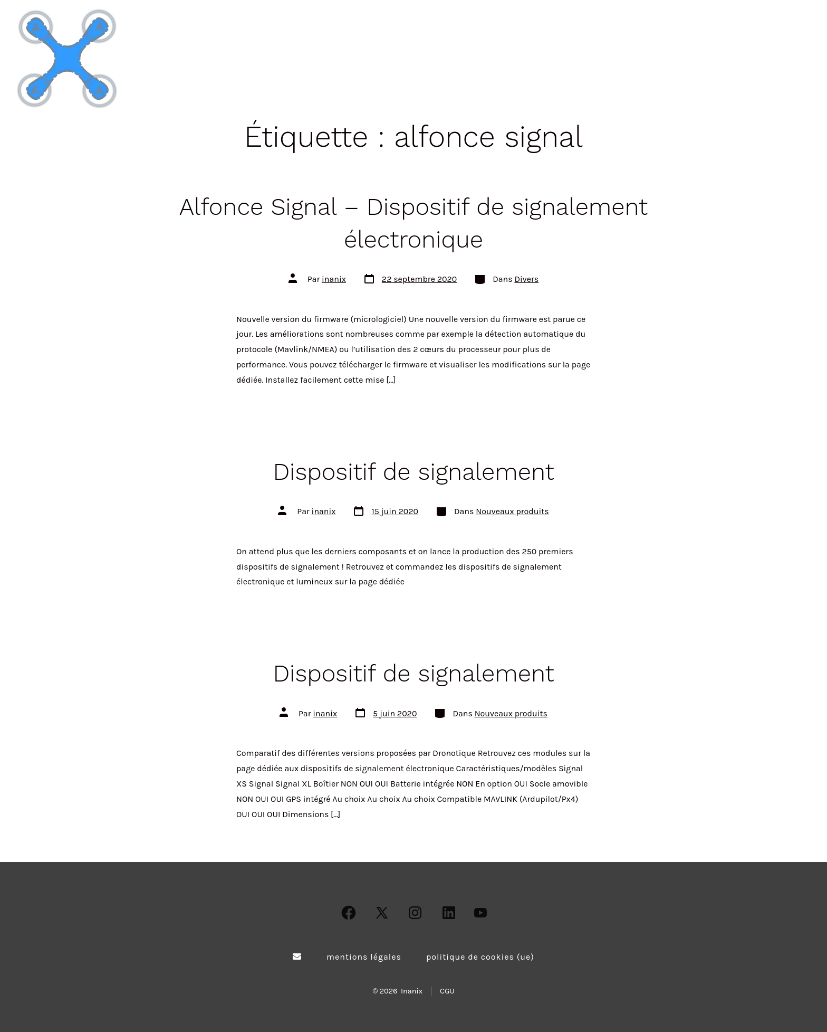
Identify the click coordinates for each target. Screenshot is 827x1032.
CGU (447, 991)
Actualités (705, 58)
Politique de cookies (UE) (480, 957)
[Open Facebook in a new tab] (349, 913)
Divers (526, 279)
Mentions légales (363, 957)
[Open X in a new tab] (382, 913)
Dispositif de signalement (413, 472)
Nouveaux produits (512, 511)
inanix (334, 279)
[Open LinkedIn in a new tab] (449, 913)
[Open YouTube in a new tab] (480, 913)
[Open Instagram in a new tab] (415, 913)
